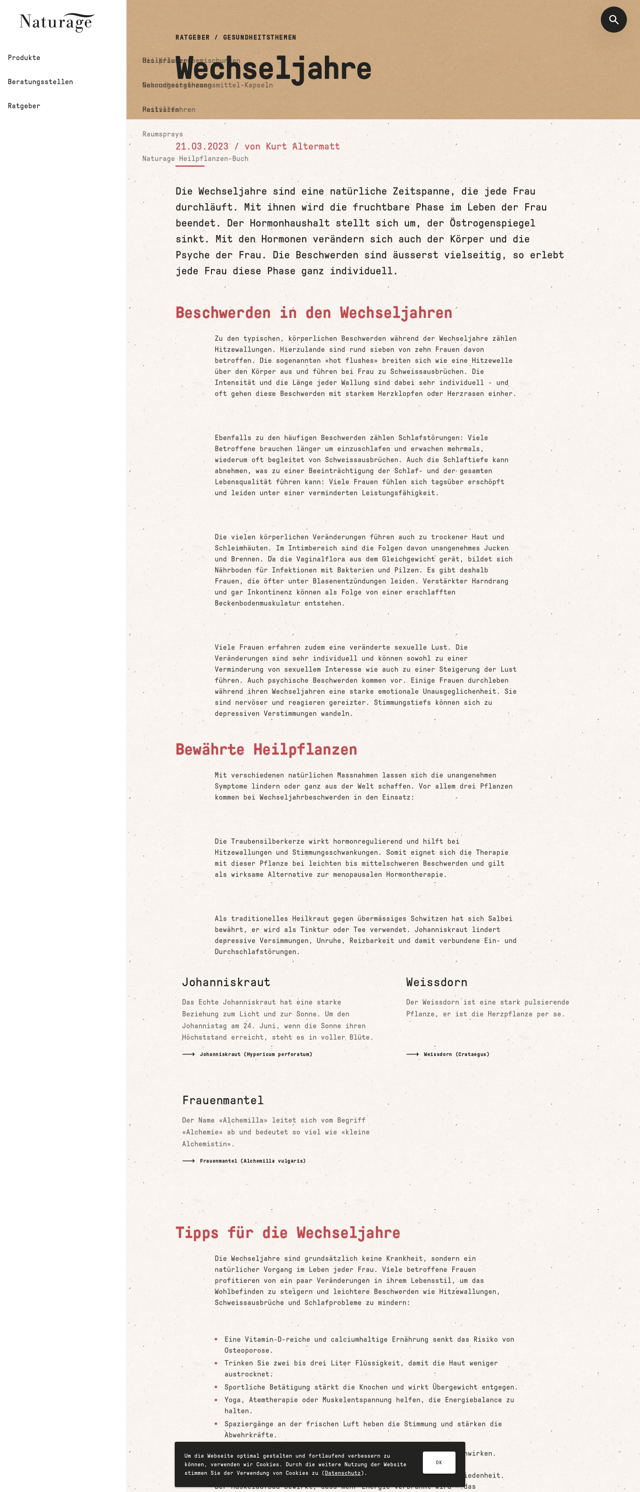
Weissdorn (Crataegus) (457, 1055)
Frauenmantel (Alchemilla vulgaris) (253, 1161)
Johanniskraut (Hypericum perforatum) (256, 1055)
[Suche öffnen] (614, 20)
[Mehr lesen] (281, 1020)
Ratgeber (38, 109)
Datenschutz (343, 1475)
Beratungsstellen (55, 83)
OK (439, 1464)
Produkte (38, 58)
